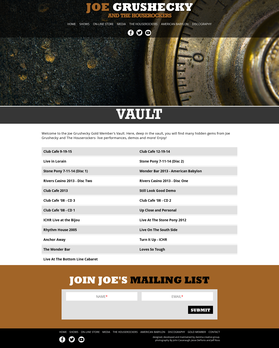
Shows (84, 24)
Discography (202, 24)
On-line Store (103, 24)
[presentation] (93, 310)
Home (71, 24)
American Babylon (174, 24)
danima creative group (207, 337)
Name (101, 296)
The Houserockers (143, 24)
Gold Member (197, 332)
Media (121, 24)
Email (176, 296)
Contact (214, 332)
